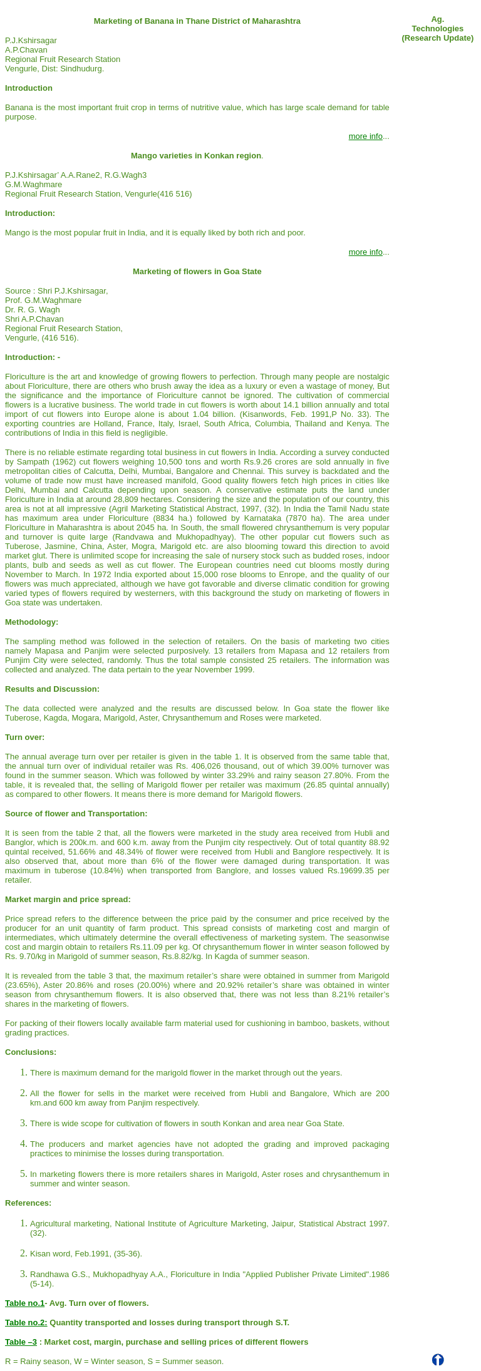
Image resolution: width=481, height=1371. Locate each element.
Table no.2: (26, 1322)
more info (366, 136)
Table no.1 (24, 1303)
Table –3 (21, 1342)
